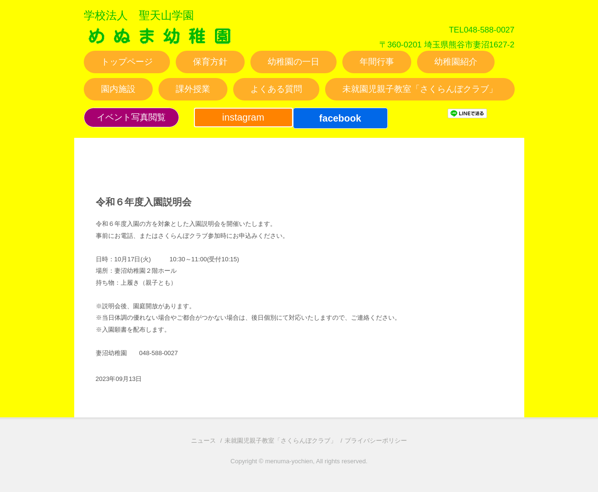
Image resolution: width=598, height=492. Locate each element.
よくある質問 (276, 89)
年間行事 (377, 62)
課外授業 (193, 89)
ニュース (203, 440)
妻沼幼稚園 (160, 44)
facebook (340, 118)
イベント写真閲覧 (131, 117)
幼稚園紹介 (455, 62)
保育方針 (210, 62)
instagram (243, 117)
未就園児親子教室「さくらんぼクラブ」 (419, 89)
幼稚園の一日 (293, 62)
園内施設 (118, 89)
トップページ (127, 62)
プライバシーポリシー (376, 440)
